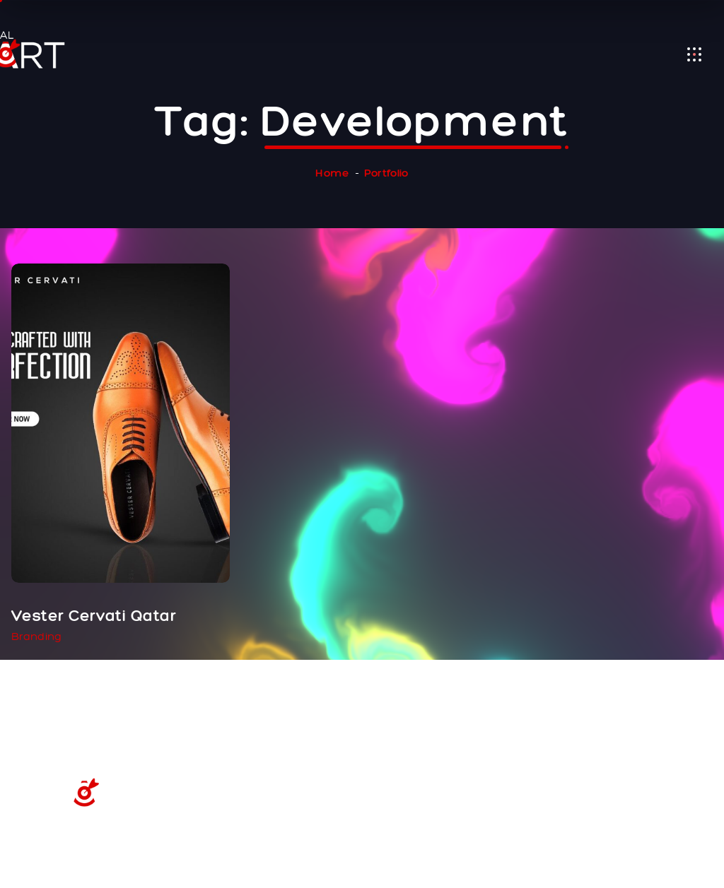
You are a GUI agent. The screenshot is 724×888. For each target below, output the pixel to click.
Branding (36, 636)
